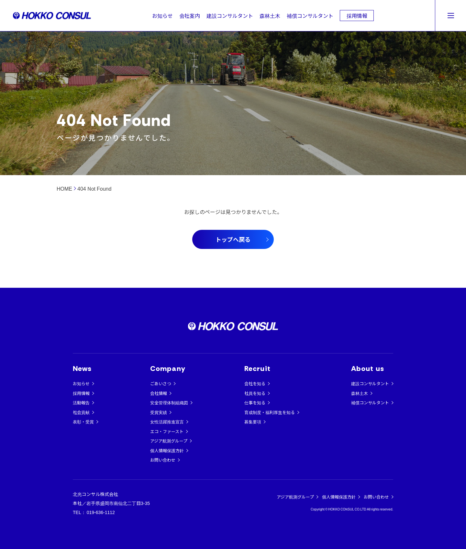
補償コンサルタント (310, 15)
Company (167, 368)
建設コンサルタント (229, 15)
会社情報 (158, 393)
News (82, 368)
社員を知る (254, 393)
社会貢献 (81, 412)
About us (367, 368)
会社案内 (189, 15)
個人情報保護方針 (167, 450)
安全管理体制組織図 (169, 402)
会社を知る (254, 383)
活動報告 (81, 402)
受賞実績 (158, 412)
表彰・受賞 (83, 422)
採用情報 (357, 15)
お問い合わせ (162, 460)
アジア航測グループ (168, 441)
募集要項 (252, 422)
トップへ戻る (233, 239)
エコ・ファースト (166, 431)
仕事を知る (254, 402)
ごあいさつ (160, 383)
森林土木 (270, 15)
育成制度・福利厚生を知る (269, 412)
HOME (64, 188)
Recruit (257, 368)
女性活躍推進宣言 (167, 422)
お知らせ (162, 15)
